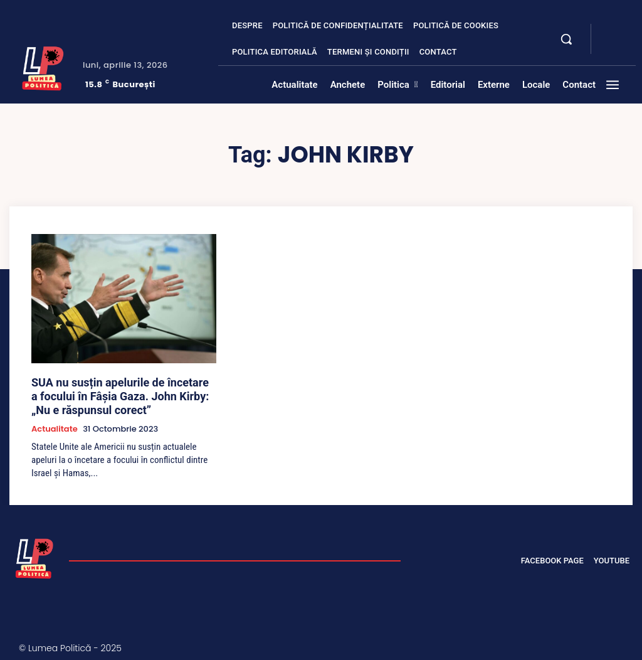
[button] (566, 39)
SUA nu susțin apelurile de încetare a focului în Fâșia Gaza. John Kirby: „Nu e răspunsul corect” (114, 393)
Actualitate (54, 422)
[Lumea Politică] (43, 67)
